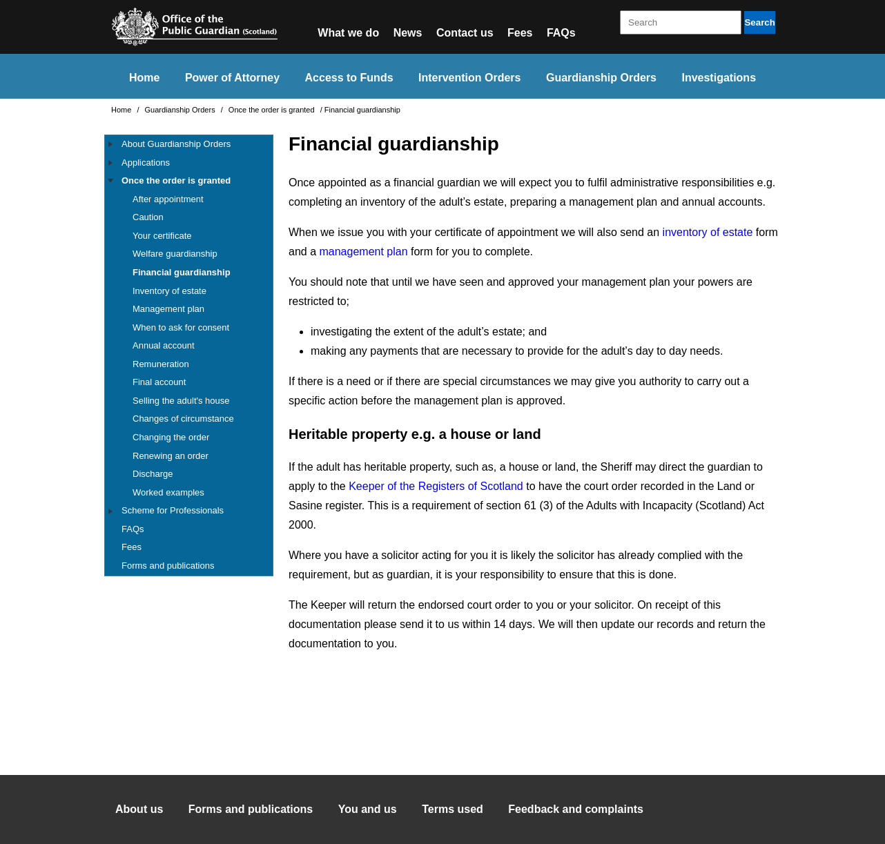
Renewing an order (170, 456)
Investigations (718, 78)
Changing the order (171, 437)
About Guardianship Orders (176, 144)
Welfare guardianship (175, 253)
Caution (148, 217)
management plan (363, 251)
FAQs (561, 33)
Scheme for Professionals (172, 510)
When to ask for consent (181, 327)
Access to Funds (349, 78)
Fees (519, 33)
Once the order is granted (272, 110)
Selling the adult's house (181, 400)
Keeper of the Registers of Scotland (436, 486)
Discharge (153, 474)
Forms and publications (167, 565)
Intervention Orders (469, 78)
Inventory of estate (169, 291)
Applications (145, 162)
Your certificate (162, 235)
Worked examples (168, 492)
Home (144, 78)
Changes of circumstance (183, 418)
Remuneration (161, 364)
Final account (159, 382)
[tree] (189, 355)
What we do (348, 33)
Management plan (168, 309)
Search (759, 22)
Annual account (164, 345)
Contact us (465, 33)
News (407, 33)
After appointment (168, 199)
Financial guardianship (182, 272)
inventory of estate (708, 232)
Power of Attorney (232, 78)
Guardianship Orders (601, 78)
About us (139, 809)
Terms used (452, 809)
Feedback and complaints (575, 809)
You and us (367, 809)
